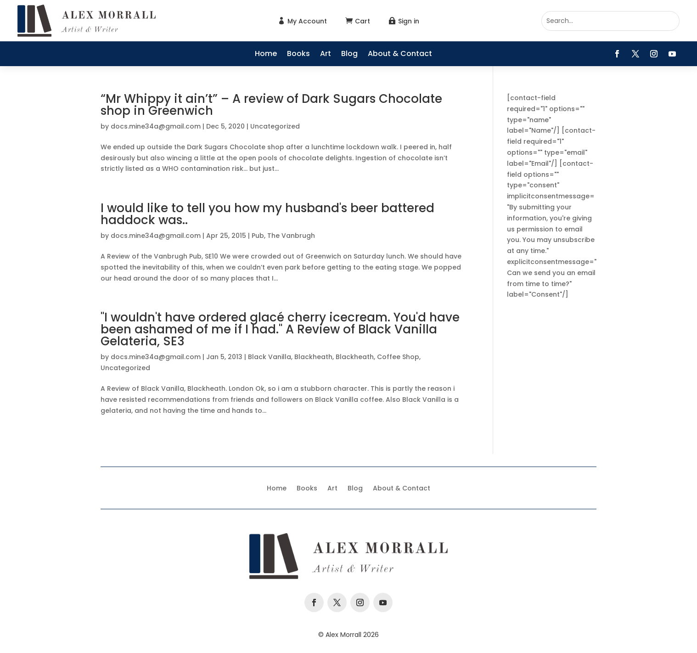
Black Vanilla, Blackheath (290, 356)
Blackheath (355, 356)
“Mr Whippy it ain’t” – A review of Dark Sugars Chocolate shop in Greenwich (271, 104)
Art (325, 55)
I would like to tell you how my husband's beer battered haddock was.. (267, 214)
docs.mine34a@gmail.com (156, 126)
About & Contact (400, 55)
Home (266, 55)
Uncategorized (275, 126)
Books (298, 55)
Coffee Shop (398, 356)
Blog (349, 55)
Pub (258, 235)
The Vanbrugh (291, 235)
